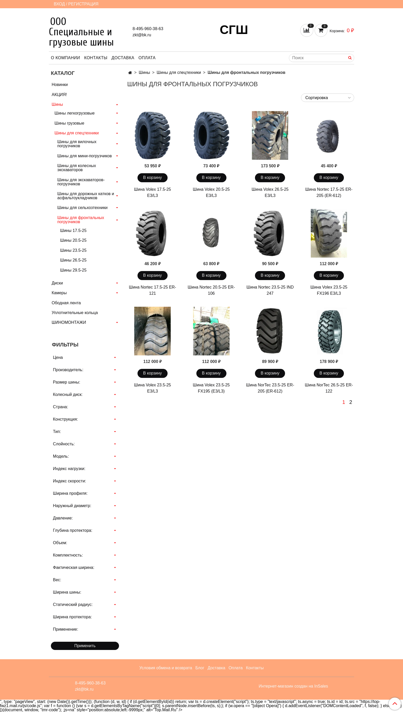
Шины (144, 72)
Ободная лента (66, 303)
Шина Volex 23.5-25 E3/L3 (152, 388)
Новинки (60, 84)
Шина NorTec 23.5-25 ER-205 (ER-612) (270, 388)
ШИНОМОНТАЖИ (69, 322)
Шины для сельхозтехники (82, 207)
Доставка (123, 58)
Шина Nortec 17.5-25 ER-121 (152, 290)
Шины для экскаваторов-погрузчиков (81, 182)
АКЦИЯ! (59, 94)
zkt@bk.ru (142, 35)
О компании (65, 58)
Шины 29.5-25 (73, 270)
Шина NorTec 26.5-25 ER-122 (329, 388)
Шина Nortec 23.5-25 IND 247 (270, 290)
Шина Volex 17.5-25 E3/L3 (152, 192)
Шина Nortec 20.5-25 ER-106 (211, 290)
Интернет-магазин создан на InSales (293, 686)
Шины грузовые (69, 123)
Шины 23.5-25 (73, 250)
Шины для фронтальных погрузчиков (80, 219)
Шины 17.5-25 (73, 230)
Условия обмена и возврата (165, 668)
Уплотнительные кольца (75, 312)
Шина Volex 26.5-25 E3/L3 (270, 192)
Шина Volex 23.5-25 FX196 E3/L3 (328, 290)
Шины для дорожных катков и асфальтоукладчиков (85, 196)
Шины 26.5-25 (73, 260)
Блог (199, 668)
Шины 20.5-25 (73, 240)
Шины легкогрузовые (74, 113)
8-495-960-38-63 (148, 29)
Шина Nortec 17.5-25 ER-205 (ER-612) (329, 192)
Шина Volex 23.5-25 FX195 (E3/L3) (211, 388)
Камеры (59, 293)
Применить (85, 646)
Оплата (147, 58)
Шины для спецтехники (179, 72)
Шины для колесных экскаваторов (76, 167)
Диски (57, 283)
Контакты (95, 58)
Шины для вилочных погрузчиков (76, 144)
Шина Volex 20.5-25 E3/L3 (211, 192)
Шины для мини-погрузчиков (84, 156)
